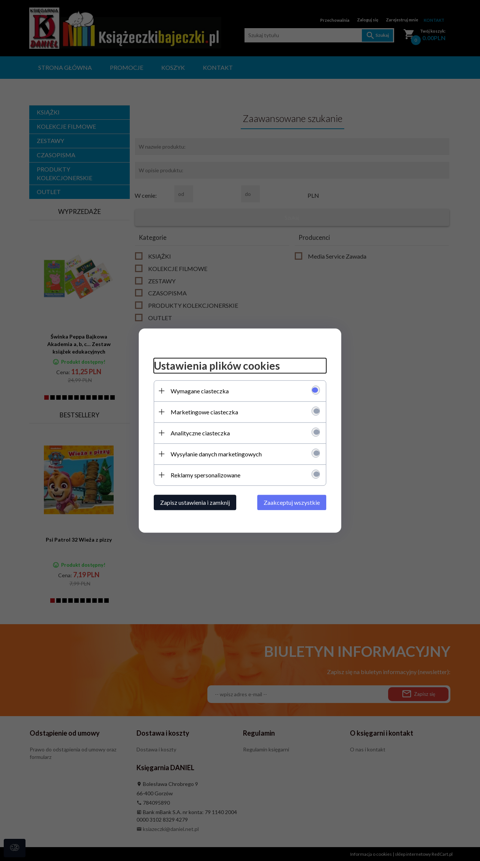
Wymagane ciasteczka (200, 390)
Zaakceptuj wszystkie (292, 502)
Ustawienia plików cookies (217, 365)
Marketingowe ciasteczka (204, 411)
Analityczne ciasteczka (200, 433)
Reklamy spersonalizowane (205, 475)
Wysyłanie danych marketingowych (216, 454)
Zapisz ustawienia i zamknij (195, 502)
